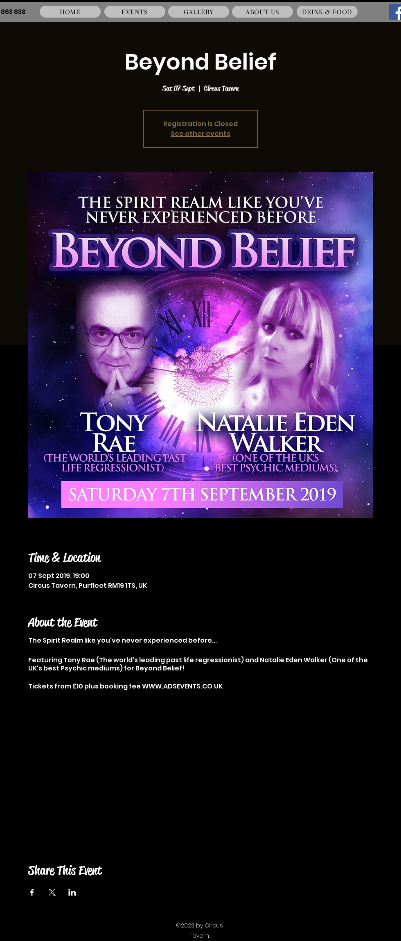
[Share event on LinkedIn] (72, 892)
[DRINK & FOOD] (327, 12)
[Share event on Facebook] (32, 892)
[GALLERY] (198, 12)
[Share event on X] (52, 892)
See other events (200, 133)
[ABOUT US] (262, 12)
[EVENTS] (134, 12)
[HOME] (70, 12)
